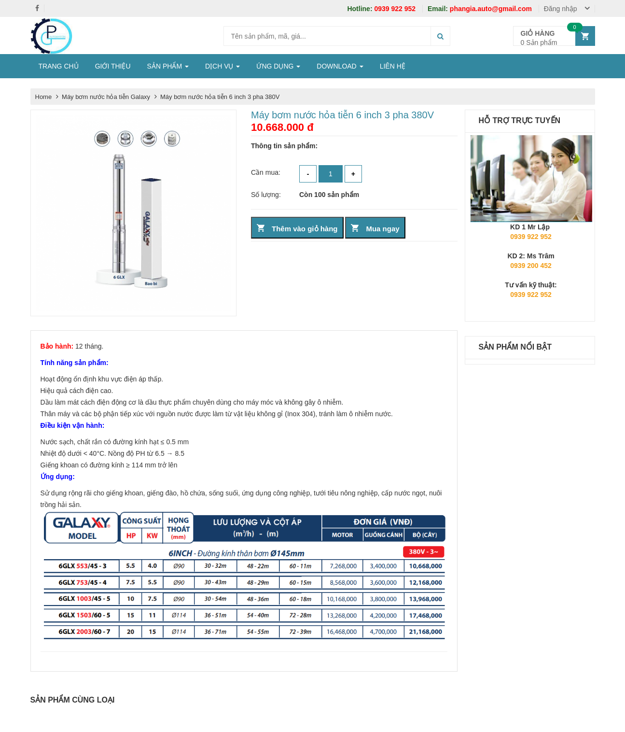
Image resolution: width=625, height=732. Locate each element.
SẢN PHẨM (168, 66)
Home (43, 96)
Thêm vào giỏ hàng (305, 229)
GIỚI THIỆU (113, 66)
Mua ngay (382, 229)
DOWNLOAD (340, 66)
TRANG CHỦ (59, 66)
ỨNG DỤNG (278, 66)
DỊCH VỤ (222, 66)
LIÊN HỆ (392, 66)
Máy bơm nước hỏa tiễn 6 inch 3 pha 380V (219, 96)
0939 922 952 (382, 9)
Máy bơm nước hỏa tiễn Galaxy (107, 96)
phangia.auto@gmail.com (481, 9)
